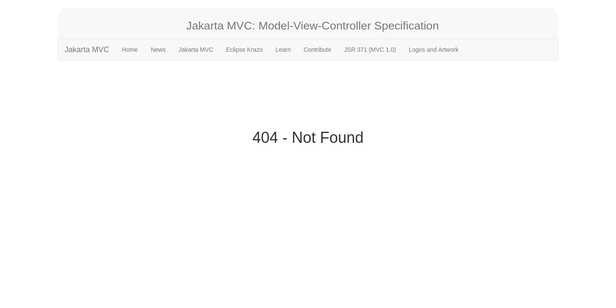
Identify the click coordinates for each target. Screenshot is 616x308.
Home (130, 49)
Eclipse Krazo (244, 49)
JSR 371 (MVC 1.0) (370, 49)
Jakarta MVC (87, 49)
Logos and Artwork (434, 49)
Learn (283, 49)
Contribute (318, 49)
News (158, 49)
